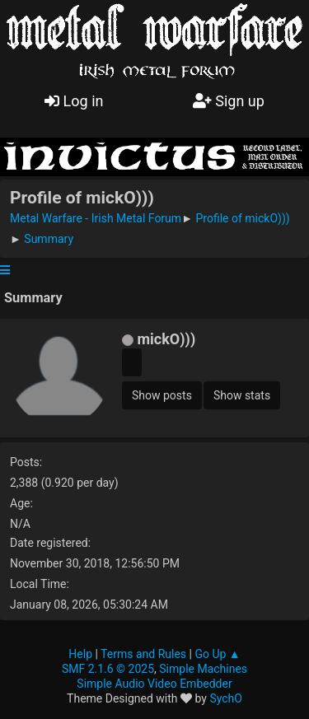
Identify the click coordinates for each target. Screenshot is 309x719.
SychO (225, 698)
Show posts (162, 395)
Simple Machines (203, 668)
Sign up (229, 101)
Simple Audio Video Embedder (154, 683)
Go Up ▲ (217, 654)
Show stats (241, 395)
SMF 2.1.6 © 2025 (108, 668)
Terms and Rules (143, 654)
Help (80, 654)
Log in (73, 101)
